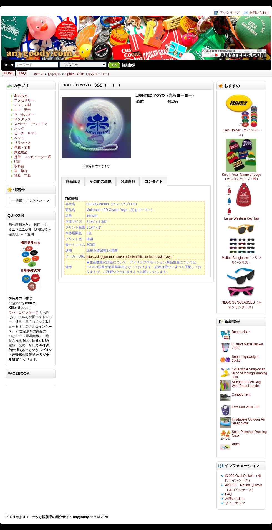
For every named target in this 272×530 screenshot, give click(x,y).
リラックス (22, 143)
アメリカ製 (22, 105)
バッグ (19, 129)
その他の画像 (100, 181)
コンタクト (154, 181)
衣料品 (19, 166)
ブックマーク (230, 12)
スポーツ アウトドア (30, 124)
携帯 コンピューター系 (32, 157)
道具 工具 (22, 176)
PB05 (236, 444)
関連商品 (128, 181)
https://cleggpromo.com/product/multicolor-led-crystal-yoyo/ (129, 257)
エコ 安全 (22, 110)
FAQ (22, 73)
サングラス (22, 119)
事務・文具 (22, 147)
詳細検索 (128, 65)
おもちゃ (54, 74)
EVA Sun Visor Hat (246, 407)
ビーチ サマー (25, 133)
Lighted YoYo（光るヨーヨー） (88, 74)
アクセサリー (24, 100)
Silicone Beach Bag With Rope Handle (246, 384)
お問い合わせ (259, 12)
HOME (9, 73)
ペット (19, 138)
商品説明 (73, 181)
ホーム (39, 74)
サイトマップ (235, 503)
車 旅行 (20, 171)
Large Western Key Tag (241, 218)
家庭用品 (22, 152)
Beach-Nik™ (241, 332)
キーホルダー (24, 114)
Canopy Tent (241, 394)
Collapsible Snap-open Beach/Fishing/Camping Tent (249, 373)
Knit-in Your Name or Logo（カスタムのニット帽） (241, 177)
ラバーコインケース (24, 312)
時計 (17, 162)
